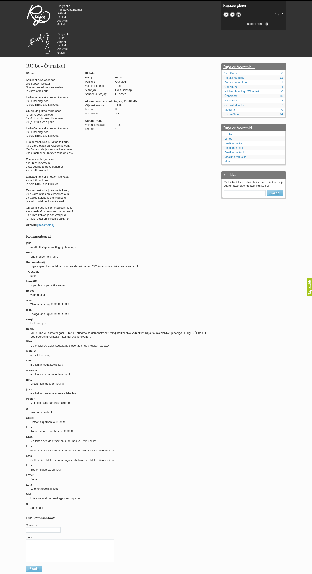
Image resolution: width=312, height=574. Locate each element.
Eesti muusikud (234, 126)
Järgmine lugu (238, 14)
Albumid (62, 20)
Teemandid (231, 74)
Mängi (232, 14)
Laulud (61, 17)
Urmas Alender (111, 15)
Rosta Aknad (232, 88)
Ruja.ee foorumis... (239, 41)
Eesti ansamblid (234, 121)
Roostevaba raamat (69, 9)
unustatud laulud (234, 79)
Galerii (61, 24)
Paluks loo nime (234, 51)
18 (281, 70)
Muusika (229, 83)
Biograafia (63, 6)
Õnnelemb (230, 70)
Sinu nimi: (32, 499)
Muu (227, 135)
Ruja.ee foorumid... (239, 102)
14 (281, 88)
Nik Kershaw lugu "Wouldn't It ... (244, 65)
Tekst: (29, 511)
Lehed (228, 112)
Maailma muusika (235, 130)
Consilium (230, 60)
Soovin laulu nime (235, 56)
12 (281, 51)
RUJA (38, 15)
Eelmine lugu (226, 14)
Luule (134, 9)
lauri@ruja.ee (124, 570)
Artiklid (61, 13)
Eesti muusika (233, 117)
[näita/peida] (45, 199)
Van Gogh (230, 47)
